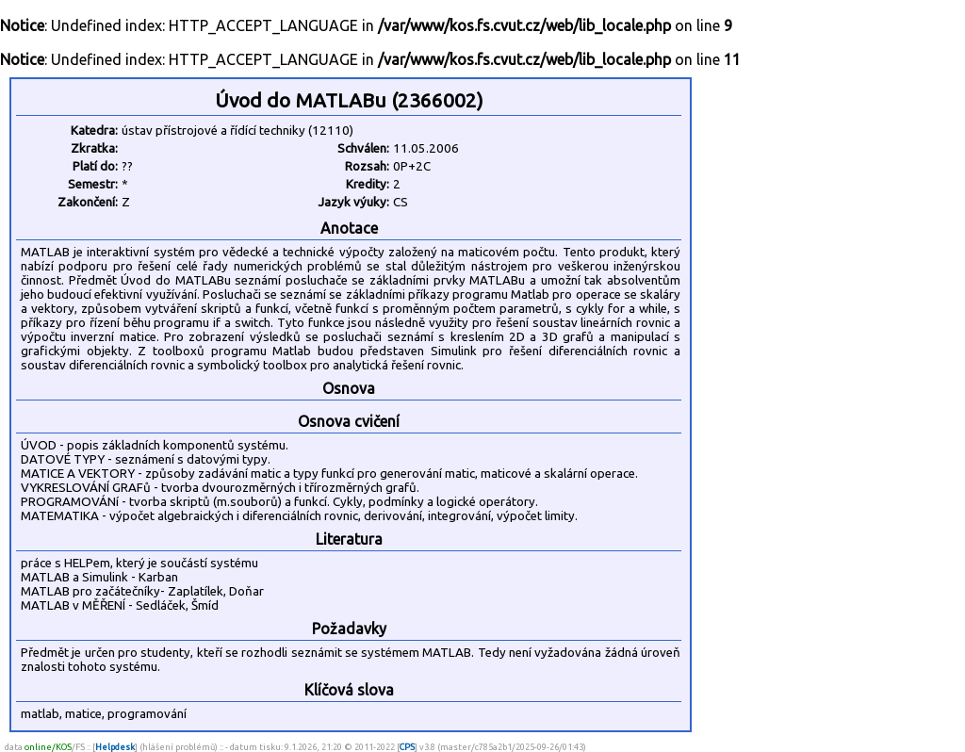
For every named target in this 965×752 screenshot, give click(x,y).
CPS (407, 747)
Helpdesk (115, 747)
